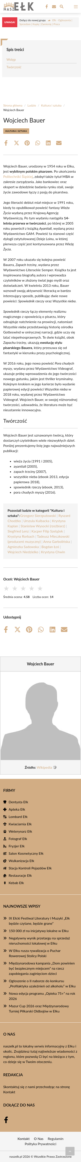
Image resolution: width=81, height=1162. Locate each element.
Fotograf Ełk (18, 839)
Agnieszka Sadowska (23, 547)
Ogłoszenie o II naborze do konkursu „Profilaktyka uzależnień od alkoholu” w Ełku (42, 983)
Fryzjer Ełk (17, 846)
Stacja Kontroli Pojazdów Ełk (30, 868)
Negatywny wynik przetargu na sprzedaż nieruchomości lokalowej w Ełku (39, 940)
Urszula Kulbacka (36, 521)
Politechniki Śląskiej (18, 176)
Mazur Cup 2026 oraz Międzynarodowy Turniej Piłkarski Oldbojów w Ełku (39, 1008)
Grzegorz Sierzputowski (38, 515)
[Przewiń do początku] (70, 1151)
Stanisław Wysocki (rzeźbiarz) (43, 526)
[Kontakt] (53, 6)
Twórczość (13, 67)
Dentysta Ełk (18, 802)
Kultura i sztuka (51, 105)
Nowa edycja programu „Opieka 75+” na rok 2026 (42, 996)
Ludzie (31, 105)
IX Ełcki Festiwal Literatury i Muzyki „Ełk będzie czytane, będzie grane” (39, 920)
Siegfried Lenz (18, 531)
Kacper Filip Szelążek (47, 531)
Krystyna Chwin (53, 552)
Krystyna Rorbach (21, 536)
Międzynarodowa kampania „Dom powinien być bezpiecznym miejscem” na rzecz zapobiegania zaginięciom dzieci (42, 968)
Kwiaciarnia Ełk (20, 824)
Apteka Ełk (17, 809)
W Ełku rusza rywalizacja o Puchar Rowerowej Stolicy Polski (34, 953)
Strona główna (12, 105)
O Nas (38, 1138)
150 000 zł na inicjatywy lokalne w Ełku (38, 931)
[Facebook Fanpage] (46, 6)
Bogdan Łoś (50, 547)
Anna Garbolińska (56, 541)
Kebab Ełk (16, 883)
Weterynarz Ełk (20, 831)
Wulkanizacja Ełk (21, 861)
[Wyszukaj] (61, 7)
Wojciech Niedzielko (23, 552)
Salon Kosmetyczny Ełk (26, 853)
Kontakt (9, 1092)
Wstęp (11, 59)
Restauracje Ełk (20, 875)
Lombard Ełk (18, 817)
